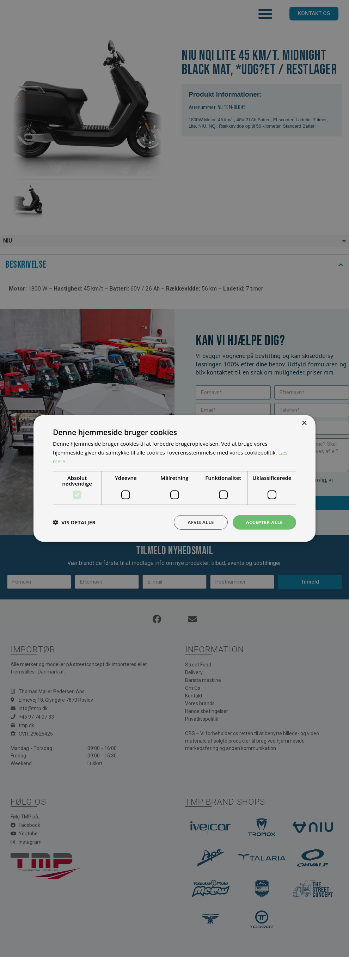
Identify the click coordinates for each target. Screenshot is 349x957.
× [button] (304, 422)
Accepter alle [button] (263, 522)
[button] (74, 522)
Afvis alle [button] (197, 522)
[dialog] (174, 478)
